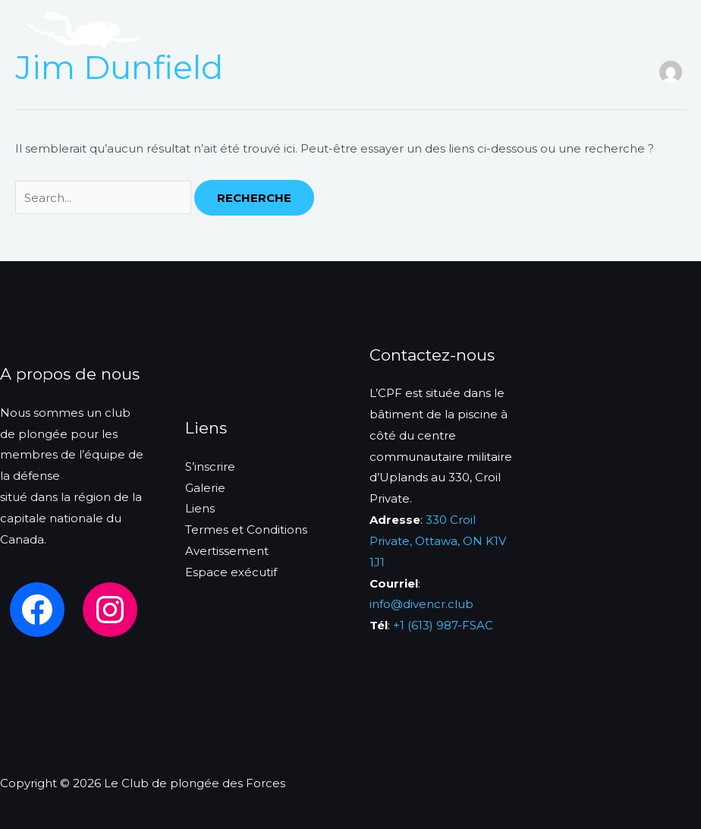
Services (392, 18)
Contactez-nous (432, 40)
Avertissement (227, 551)
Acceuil (199, 18)
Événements (559, 18)
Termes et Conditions (246, 529)
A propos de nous (295, 18)
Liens (348, 40)
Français (524, 40)
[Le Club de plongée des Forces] (83, 28)
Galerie (205, 488)
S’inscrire (203, 40)
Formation (469, 18)
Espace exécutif (231, 572)
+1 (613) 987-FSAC (443, 625)
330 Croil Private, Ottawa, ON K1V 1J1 (437, 540)
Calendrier (281, 40)
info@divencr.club (421, 604)
